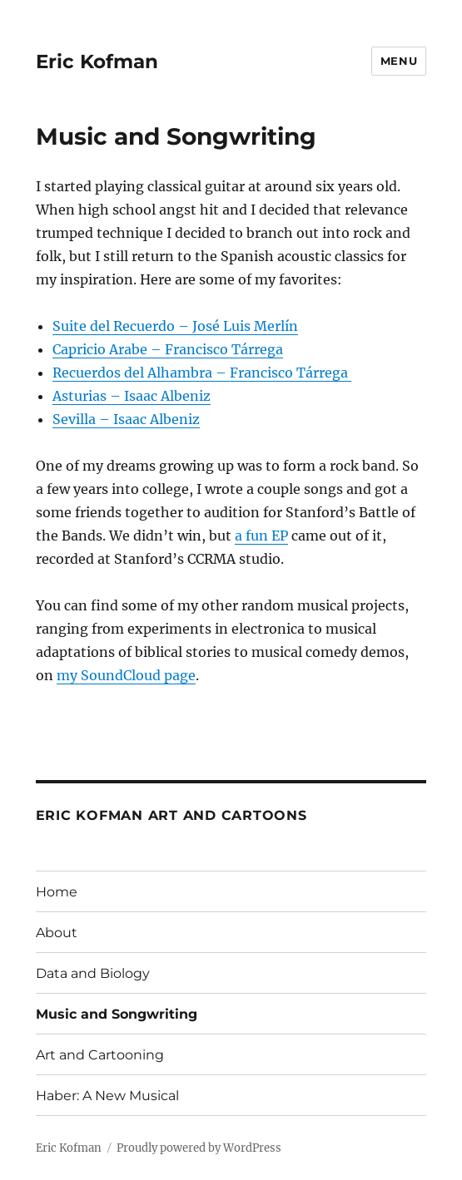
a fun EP (261, 535)
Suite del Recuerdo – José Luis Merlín (175, 326)
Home (56, 892)
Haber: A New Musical (107, 1095)
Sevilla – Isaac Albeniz (126, 419)
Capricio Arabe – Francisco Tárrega (167, 349)
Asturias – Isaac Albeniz (131, 396)
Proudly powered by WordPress (199, 1148)
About (56, 933)
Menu (398, 60)
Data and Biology (93, 973)
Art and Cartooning (100, 1055)
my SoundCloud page (126, 675)
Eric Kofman (97, 61)
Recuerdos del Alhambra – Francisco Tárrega (201, 372)
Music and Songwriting (116, 1014)
